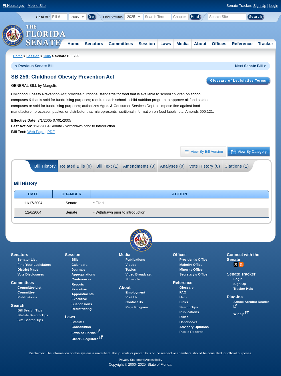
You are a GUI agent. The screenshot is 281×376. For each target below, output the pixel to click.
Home (73, 43)
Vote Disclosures (30, 274)
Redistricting (81, 309)
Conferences (81, 279)
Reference (242, 43)
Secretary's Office (193, 274)
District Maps (27, 269)
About (200, 43)
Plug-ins (235, 297)
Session (146, 43)
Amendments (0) (139, 166)
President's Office (193, 259)
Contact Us (134, 302)
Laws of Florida (86, 333)
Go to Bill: (43, 17)
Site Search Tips (30, 320)
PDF (51, 132)
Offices (219, 43)
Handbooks (189, 322)
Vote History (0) (204, 166)
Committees (121, 43)
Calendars (79, 264)
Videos (130, 264)
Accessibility (153, 359)
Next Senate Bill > (250, 66)
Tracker (265, 43)
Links (184, 302)
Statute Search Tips (32, 315)
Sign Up (259, 5)
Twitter (236, 264)
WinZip (242, 314)
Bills (74, 259)
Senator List (27, 259)
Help (183, 297)
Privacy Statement (131, 359)
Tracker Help (243, 288)
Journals (78, 269)
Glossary (187, 287)
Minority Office (191, 269)
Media (182, 43)
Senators (94, 43)
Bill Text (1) (107, 166)
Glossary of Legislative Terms (238, 80)
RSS (241, 264)
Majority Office (191, 264)
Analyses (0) (172, 166)
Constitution (81, 327)
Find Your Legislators (34, 264)
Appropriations (83, 274)
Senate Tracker (241, 274)
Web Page (36, 132)
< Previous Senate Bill (34, 66)
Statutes (77, 322)
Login (273, 5)
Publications (135, 259)
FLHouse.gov (14, 5)
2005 (47, 56)
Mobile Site (36, 5)
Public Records (192, 331)
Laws (165, 43)
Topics (130, 269)
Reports (77, 284)
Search (17, 305)
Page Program (136, 307)
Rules (184, 317)
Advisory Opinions (194, 327)
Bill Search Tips (29, 310)
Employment (135, 292)
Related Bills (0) (76, 166)
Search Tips (189, 307)
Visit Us (131, 297)
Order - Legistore (87, 339)
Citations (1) (236, 166)
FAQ (183, 292)
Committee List (29, 287)
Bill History (45, 166)
